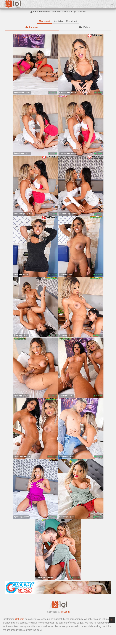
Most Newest (44, 21)
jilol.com (65, 611)
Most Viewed (71, 21)
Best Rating (58, 21)
